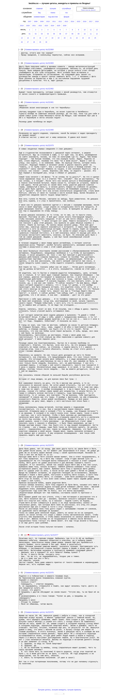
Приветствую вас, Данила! (88, 10)
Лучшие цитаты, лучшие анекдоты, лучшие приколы (59, 690)
